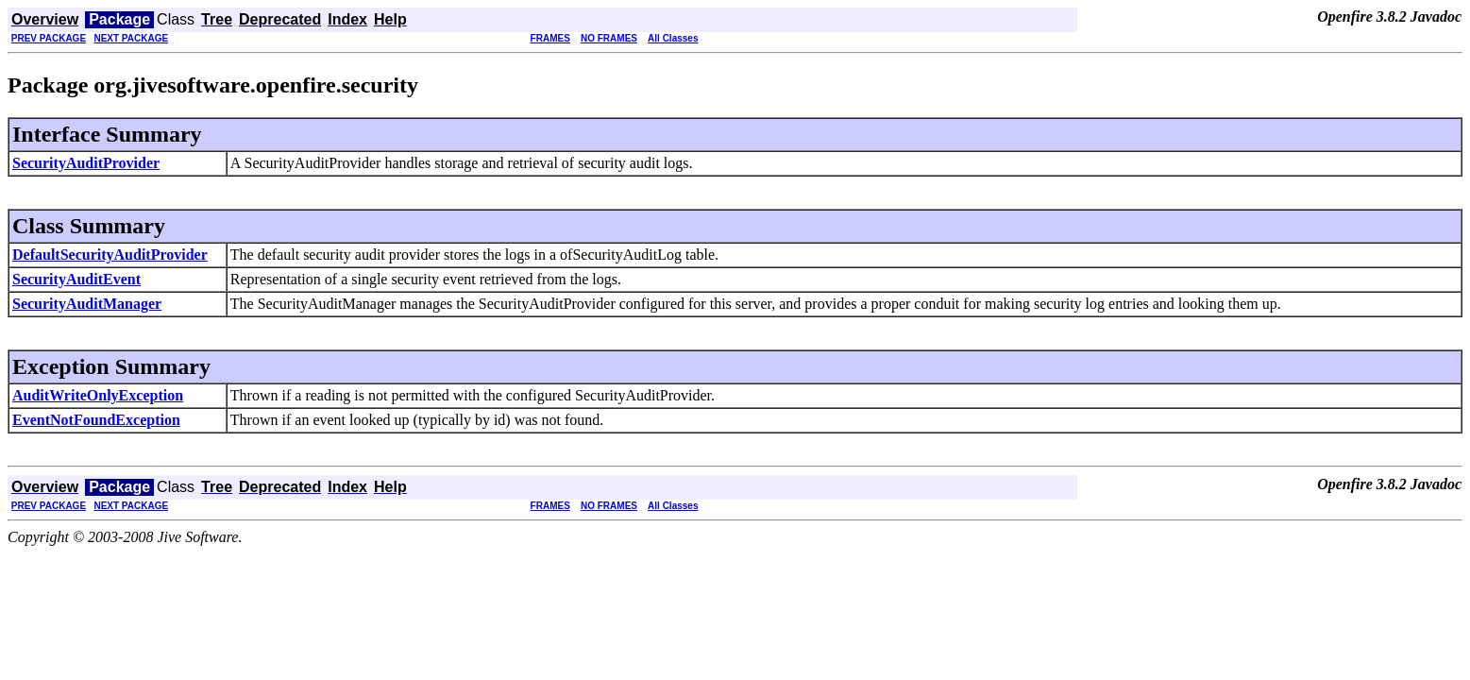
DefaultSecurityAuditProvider (110, 254)
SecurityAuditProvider (86, 163)
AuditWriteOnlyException (97, 395)
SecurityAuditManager (86, 304)
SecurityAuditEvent (76, 279)
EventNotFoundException (96, 420)
